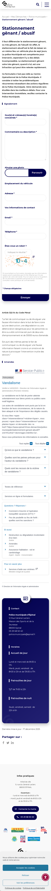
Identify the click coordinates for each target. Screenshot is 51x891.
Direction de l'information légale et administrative (21, 586)
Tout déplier (42, 443)
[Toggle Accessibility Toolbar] (45, 877)
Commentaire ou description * (21, 132)
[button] (25, 450)
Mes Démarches (19, 17)
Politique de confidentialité (34, 888)
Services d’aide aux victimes (23, 569)
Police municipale (37, 17)
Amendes (13, 544)
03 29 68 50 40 (16, 631)
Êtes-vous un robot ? (16, 246)
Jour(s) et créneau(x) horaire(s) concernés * (21, 116)
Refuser (25, 875)
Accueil (5, 17)
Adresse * (10, 193)
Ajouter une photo (14, 167)
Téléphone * (11, 231)
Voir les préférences (25, 883)
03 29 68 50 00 (25, 817)
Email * (8, 217)
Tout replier (26, 443)
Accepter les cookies (25, 868)
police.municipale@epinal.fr (22, 634)
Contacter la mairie (25, 809)
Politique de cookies (13, 888)
